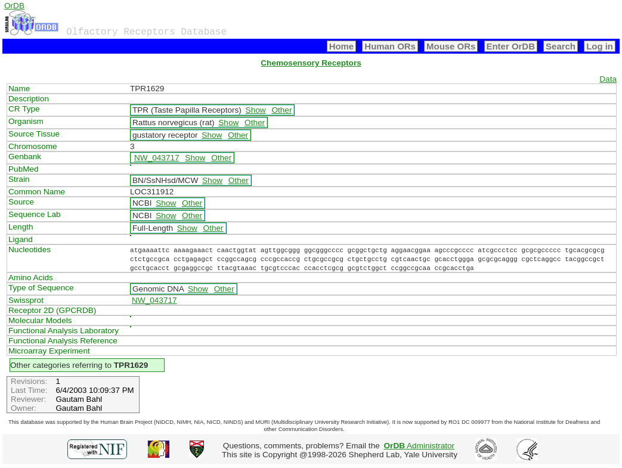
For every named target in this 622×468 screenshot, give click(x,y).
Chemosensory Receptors (311, 62)
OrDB (14, 5)
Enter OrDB (511, 46)
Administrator (419, 445)
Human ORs (390, 46)
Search (560, 46)
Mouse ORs (450, 46)
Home (341, 46)
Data (608, 79)
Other (281, 110)
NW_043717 (157, 157)
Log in (599, 46)
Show (256, 110)
